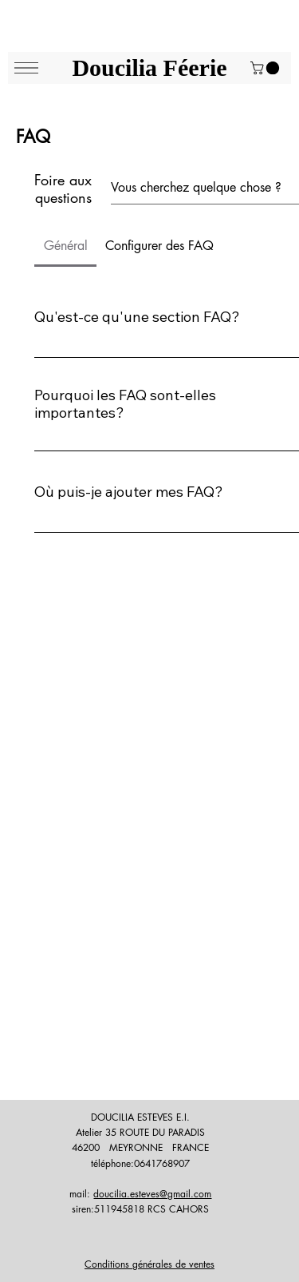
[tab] (65, 246)
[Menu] (26, 68)
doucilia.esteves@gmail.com (152, 1194)
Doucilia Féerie (149, 67)
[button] (266, 68)
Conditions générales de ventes (149, 1264)
